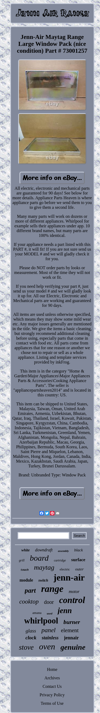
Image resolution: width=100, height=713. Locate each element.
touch (25, 570)
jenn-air (69, 577)
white (25, 550)
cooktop (29, 601)
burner (71, 622)
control (72, 600)
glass (31, 631)
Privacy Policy (52, 695)
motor (74, 591)
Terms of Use (52, 703)
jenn (65, 610)
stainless (50, 637)
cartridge (60, 560)
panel (48, 630)
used (49, 613)
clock (30, 637)
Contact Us (52, 686)
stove (26, 647)
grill (22, 560)
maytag (44, 567)
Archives (52, 678)
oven (47, 646)
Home (52, 669)
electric (65, 569)
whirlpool (41, 620)
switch (43, 580)
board (39, 557)
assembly (63, 550)
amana (37, 613)
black (78, 550)
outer (79, 569)
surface (78, 559)
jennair (71, 637)
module (26, 580)
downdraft (44, 550)
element (69, 630)
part (30, 590)
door (49, 602)
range (52, 589)
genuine (73, 647)
